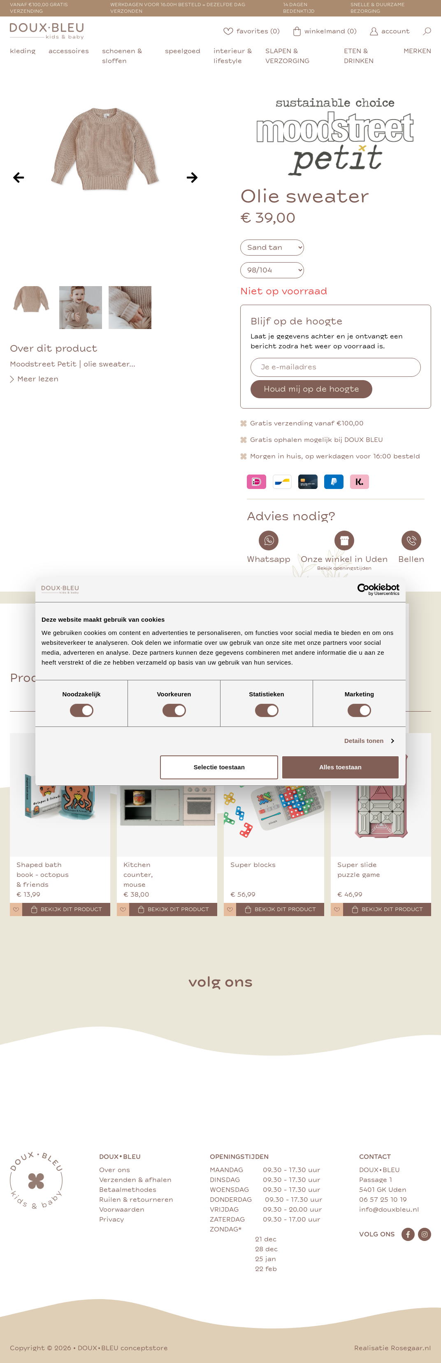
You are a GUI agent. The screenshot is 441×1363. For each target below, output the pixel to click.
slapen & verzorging (287, 56)
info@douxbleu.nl (389, 1210)
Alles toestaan (340, 767)
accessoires (69, 51)
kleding (22, 51)
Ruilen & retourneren (136, 1200)
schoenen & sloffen (122, 56)
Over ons (114, 1170)
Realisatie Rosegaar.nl (392, 1348)
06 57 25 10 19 (383, 1200)
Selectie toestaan (219, 767)
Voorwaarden (121, 1210)
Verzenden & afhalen (135, 1180)
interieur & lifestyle (233, 56)
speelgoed (182, 51)
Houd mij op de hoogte (311, 389)
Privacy (111, 1219)
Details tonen (363, 740)
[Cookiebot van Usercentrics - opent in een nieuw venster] (363, 589)
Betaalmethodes (127, 1190)
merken (417, 51)
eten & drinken (359, 56)
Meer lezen (34, 379)
